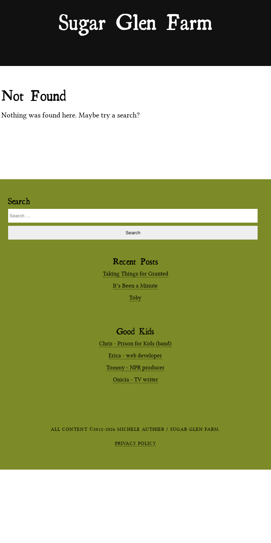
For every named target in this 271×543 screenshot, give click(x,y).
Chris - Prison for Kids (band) (135, 343)
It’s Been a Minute (135, 285)
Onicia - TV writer (135, 379)
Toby (135, 297)
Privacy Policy (135, 443)
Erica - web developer (135, 355)
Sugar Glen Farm (135, 21)
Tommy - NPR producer (135, 367)
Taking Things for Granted (135, 273)
